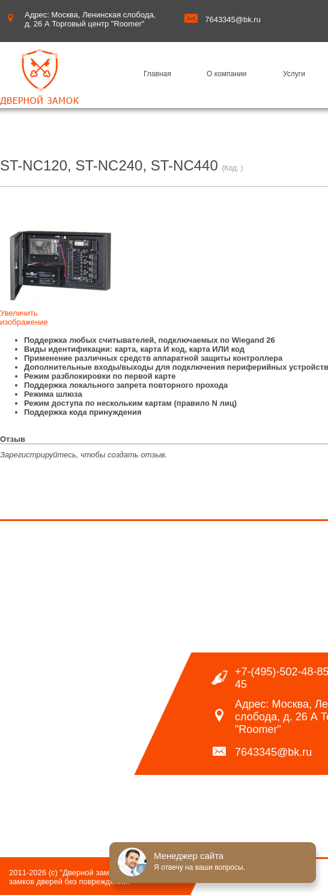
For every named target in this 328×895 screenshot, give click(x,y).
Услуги (294, 74)
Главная (157, 74)
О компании (226, 74)
